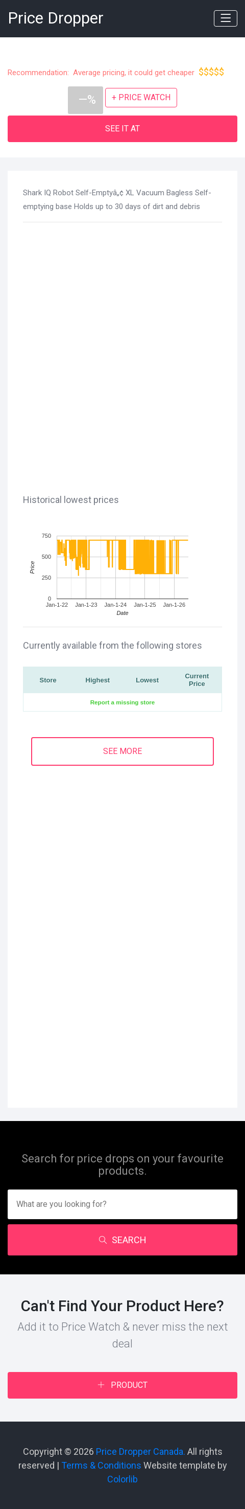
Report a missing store (122, 702)
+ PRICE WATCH (141, 97)
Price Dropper (56, 18)
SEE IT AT (122, 128)
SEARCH (122, 1239)
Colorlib (122, 1479)
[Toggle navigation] (225, 18)
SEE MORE (122, 751)
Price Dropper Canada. (140, 1451)
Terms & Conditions (101, 1465)
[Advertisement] (122, 356)
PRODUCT (122, 1385)
